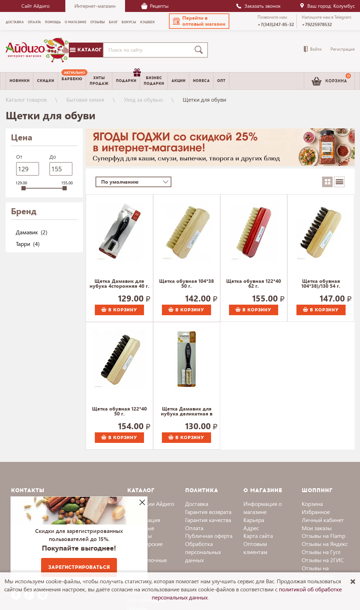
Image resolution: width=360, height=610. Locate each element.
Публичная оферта (209, 535)
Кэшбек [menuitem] (147, 22)
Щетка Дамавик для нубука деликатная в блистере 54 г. (186, 411)
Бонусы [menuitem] (129, 22)
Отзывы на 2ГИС (323, 560)
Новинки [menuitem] (19, 81)
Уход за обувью (143, 99)
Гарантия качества (208, 519)
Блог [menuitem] (113, 22)
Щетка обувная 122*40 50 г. (119, 411)
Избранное (316, 511)
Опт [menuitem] (221, 81)
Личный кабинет (323, 519)
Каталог (86, 49)
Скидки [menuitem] (45, 81)
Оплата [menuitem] (34, 22)
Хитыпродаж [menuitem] (99, 80)
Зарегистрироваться (79, 567)
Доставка (196, 503)
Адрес (251, 528)
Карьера (253, 519)
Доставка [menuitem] (15, 22)
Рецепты (155, 5)
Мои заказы (317, 528)
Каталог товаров (26, 99)
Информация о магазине (262, 507)
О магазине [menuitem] (75, 22)
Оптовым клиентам (255, 547)
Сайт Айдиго (35, 5)
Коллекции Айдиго (150, 503)
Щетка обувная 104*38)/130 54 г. (320, 284)
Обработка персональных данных (203, 552)
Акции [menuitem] (178, 81)
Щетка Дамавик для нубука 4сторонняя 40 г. (119, 284)
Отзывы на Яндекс (325, 543)
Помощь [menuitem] (53, 22)
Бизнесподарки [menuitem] (154, 80)
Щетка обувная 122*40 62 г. (253, 284)
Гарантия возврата (208, 511)
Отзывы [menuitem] (97, 22)
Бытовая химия (85, 99)
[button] (199, 21)
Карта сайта (258, 535)
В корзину (119, 309)
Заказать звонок (258, 5)
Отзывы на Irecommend (317, 572)
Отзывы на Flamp (323, 535)
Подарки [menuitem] (128, 78)
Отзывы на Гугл (321, 551)
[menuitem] (72, 80)
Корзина (312, 503)
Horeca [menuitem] (201, 81)
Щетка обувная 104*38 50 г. (186, 284)
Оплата (194, 528)
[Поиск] (200, 50)
